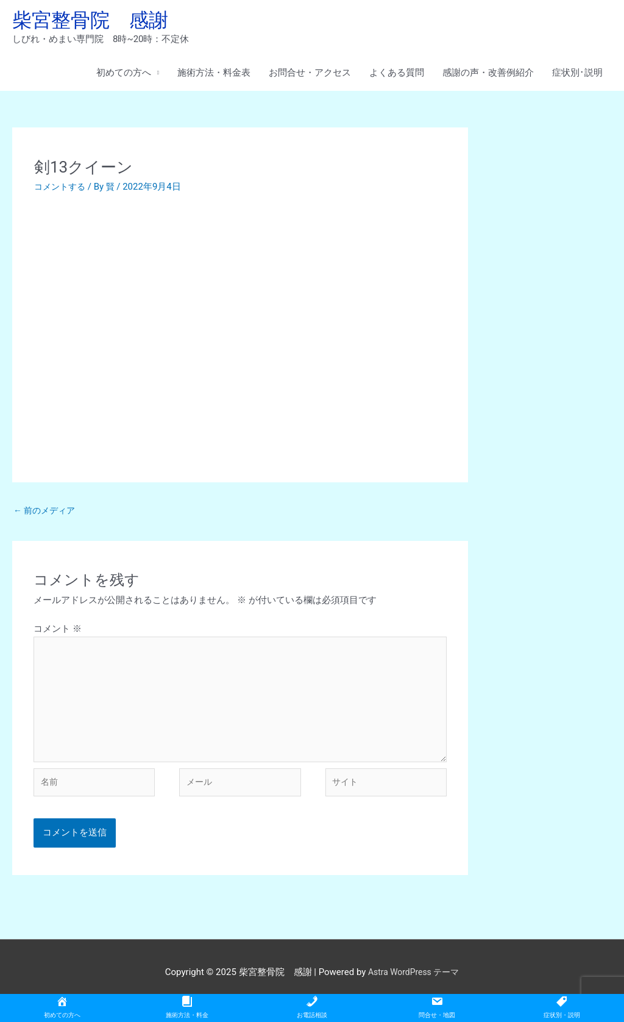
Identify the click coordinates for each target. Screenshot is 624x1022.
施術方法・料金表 (213, 76)
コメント (58, 633)
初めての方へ (123, 76)
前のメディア (46, 514)
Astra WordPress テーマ (413, 988)
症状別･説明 (577, 76)
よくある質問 (396, 76)
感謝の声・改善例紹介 (488, 76)
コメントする (61, 189)
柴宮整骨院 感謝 (97, 21)
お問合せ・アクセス (310, 76)
